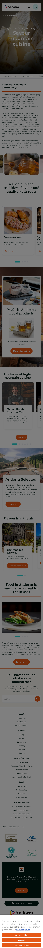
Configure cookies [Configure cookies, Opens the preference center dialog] (21, 945)
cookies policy (23, 930)
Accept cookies (21, 935)
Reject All (21, 940)
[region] (21, 931)
